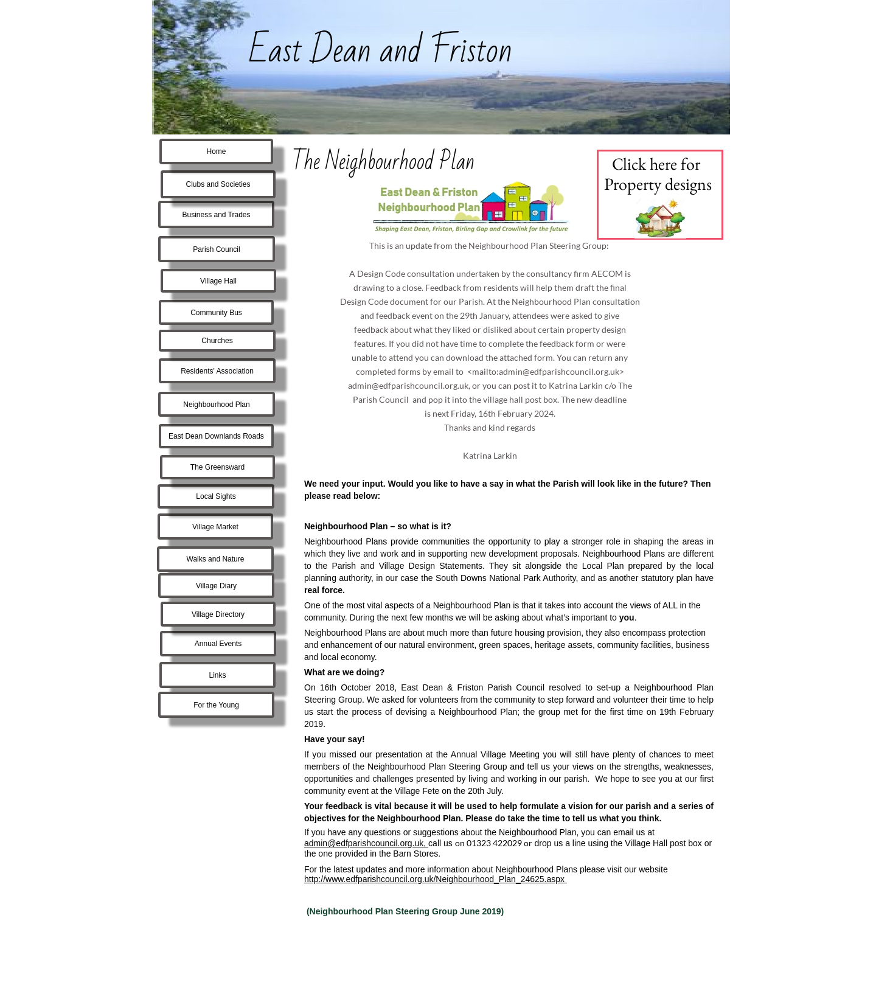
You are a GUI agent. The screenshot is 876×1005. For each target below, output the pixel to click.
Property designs (658, 184)
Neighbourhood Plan (216, 404)
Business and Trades (216, 214)
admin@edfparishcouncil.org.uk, (366, 843)
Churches (216, 340)
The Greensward (217, 467)
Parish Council (216, 249)
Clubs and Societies (218, 184)
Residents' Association (217, 371)
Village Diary (216, 586)
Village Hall (218, 281)
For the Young (216, 705)
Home (216, 151)
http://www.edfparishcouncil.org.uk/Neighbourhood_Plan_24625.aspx (435, 879)
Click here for (658, 164)
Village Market (215, 527)
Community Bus (216, 312)
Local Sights (215, 496)
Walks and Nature (216, 559)
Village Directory (218, 614)
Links (217, 675)
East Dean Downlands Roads (216, 436)
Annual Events (218, 643)
